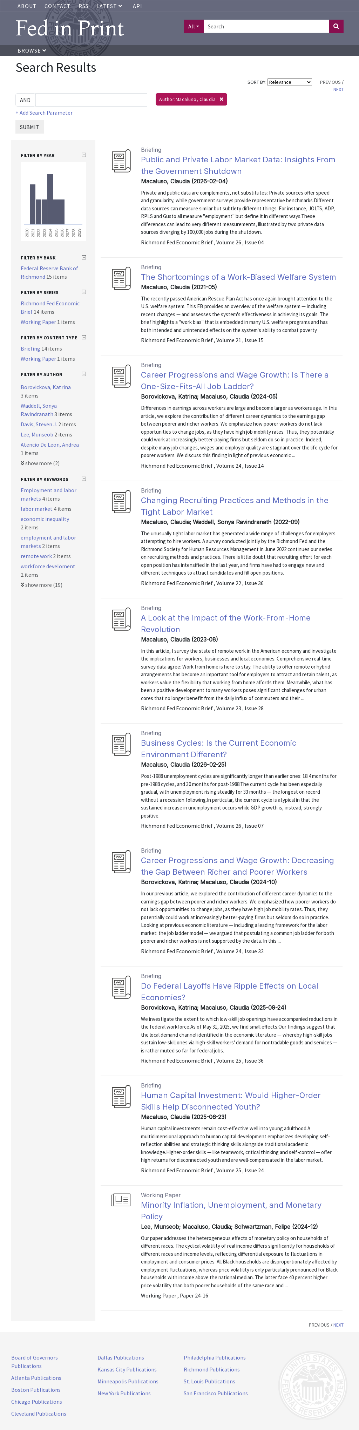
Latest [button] (110, 5)
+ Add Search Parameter (44, 112)
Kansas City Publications (127, 1369)
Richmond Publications (212, 1369)
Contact (58, 5)
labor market (37, 508)
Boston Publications (36, 1389)
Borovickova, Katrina (46, 387)
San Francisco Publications (216, 1393)
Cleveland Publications (38, 1413)
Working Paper (39, 321)
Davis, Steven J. (39, 424)
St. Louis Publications (209, 1381)
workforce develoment (48, 566)
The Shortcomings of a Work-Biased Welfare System (238, 277)
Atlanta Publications (36, 1377)
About (27, 5)
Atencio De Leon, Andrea (50, 444)
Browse (32, 50)
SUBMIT (29, 126)
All (191, 26)
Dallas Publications (120, 1357)
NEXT (338, 89)
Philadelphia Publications (215, 1357)
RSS (84, 5)
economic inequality (45, 518)
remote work (37, 556)
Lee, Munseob (37, 434)
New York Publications (124, 1393)
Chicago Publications (36, 1401)
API (137, 5)
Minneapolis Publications (127, 1381)
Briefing (31, 348)
